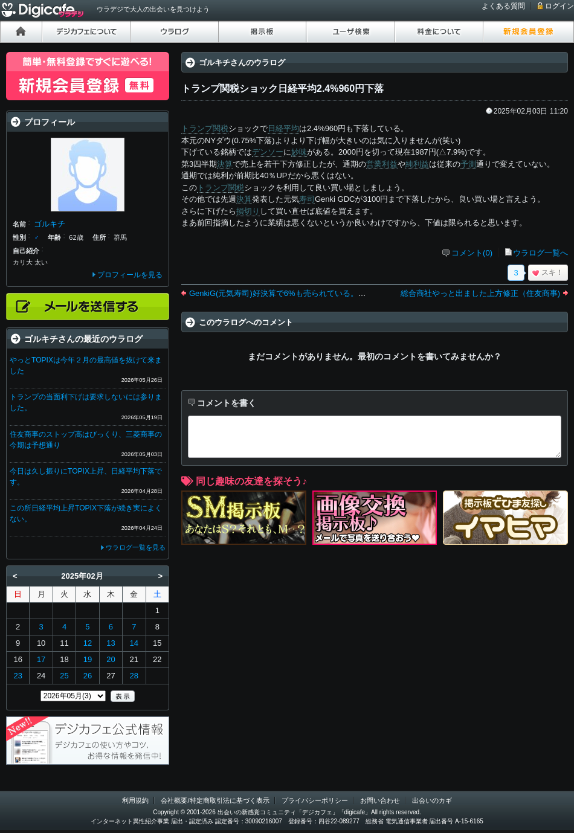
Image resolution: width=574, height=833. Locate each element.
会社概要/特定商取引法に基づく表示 (215, 800)
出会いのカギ (432, 800)
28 (134, 675)
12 (87, 643)
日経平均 (283, 128)
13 (110, 643)
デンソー (267, 151)
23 (17, 675)
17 (41, 659)
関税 (220, 128)
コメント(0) (471, 252)
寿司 (307, 199)
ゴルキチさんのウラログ (242, 62)
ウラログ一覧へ (540, 252)
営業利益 (382, 164)
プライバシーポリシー (315, 800)
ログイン (559, 6)
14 (134, 643)
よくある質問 (503, 6)
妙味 (299, 151)
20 (110, 659)
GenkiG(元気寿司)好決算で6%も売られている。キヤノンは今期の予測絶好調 (324, 293)
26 (87, 675)
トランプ (197, 128)
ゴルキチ (49, 223)
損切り (248, 211)
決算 (225, 164)
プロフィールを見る (130, 275)
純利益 (417, 164)
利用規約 (135, 800)
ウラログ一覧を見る (136, 547)
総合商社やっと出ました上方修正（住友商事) (480, 293)
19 (87, 659)
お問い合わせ (380, 800)
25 (64, 675)
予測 (468, 164)
